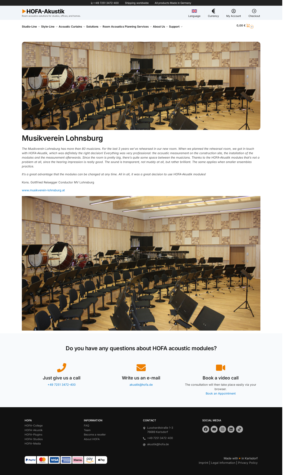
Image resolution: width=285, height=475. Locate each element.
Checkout (254, 12)
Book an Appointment (221, 391)
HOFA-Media (33, 441)
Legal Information (223, 461)
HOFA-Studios (34, 437)
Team (87, 428)
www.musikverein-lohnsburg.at (43, 188)
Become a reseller (95, 432)
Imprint (203, 461)
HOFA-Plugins (33, 432)
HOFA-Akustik (34, 428)
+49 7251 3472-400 (106, 2)
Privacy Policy (248, 461)
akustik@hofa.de (141, 382)
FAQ (86, 423)
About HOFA (92, 437)
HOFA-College (34, 423)
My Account (233, 12)
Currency (213, 12)
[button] (248, 25)
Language (194, 12)
